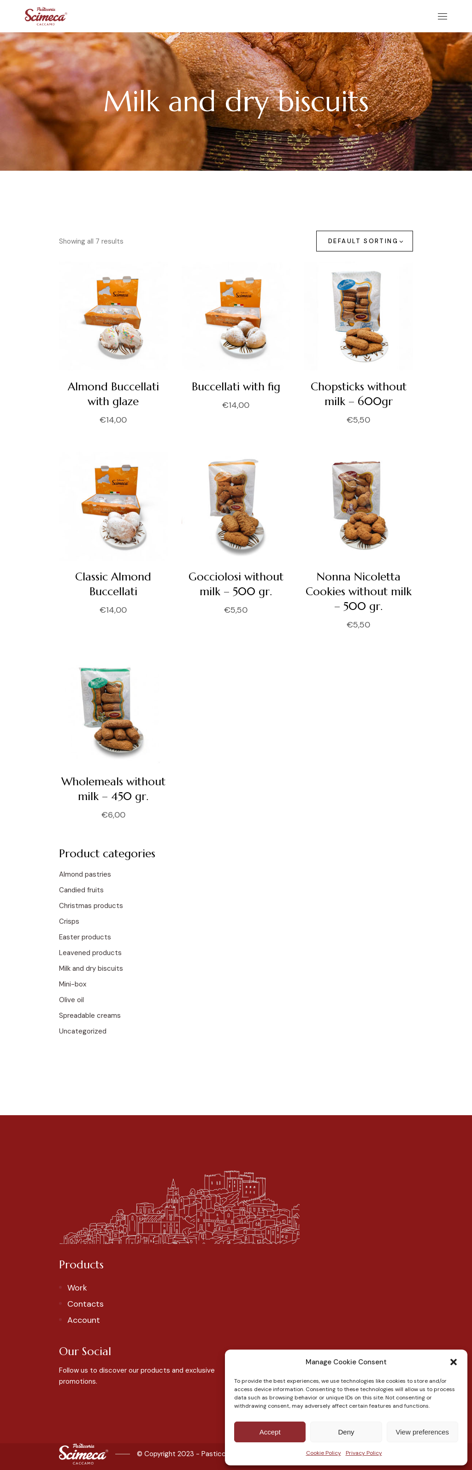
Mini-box (72, 984)
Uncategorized (82, 1031)
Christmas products (91, 905)
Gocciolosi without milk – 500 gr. (236, 584)
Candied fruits (81, 890)
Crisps (69, 921)
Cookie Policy (323, 1453)
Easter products (85, 937)
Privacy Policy (364, 1453)
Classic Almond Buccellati (113, 584)
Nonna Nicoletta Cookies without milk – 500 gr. (359, 591)
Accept (270, 1432)
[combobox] (364, 241)
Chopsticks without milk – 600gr (359, 394)
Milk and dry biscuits (91, 968)
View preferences (422, 1432)
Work (77, 1287)
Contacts (85, 1303)
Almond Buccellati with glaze (113, 394)
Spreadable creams (90, 1015)
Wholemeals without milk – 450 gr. (113, 789)
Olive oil (71, 999)
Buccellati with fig (236, 387)
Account (83, 1320)
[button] (453, 1362)
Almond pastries (85, 874)
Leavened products (90, 952)
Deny (346, 1432)
